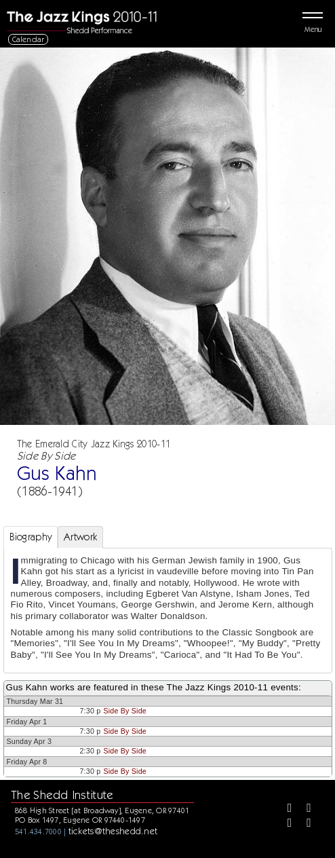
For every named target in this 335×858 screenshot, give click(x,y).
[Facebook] (284, 809)
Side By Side (124, 711)
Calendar (28, 39)
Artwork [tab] (80, 536)
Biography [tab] (30, 536)
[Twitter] (303, 809)
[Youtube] (303, 824)
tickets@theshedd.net (113, 830)
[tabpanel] (168, 610)
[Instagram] (284, 824)
